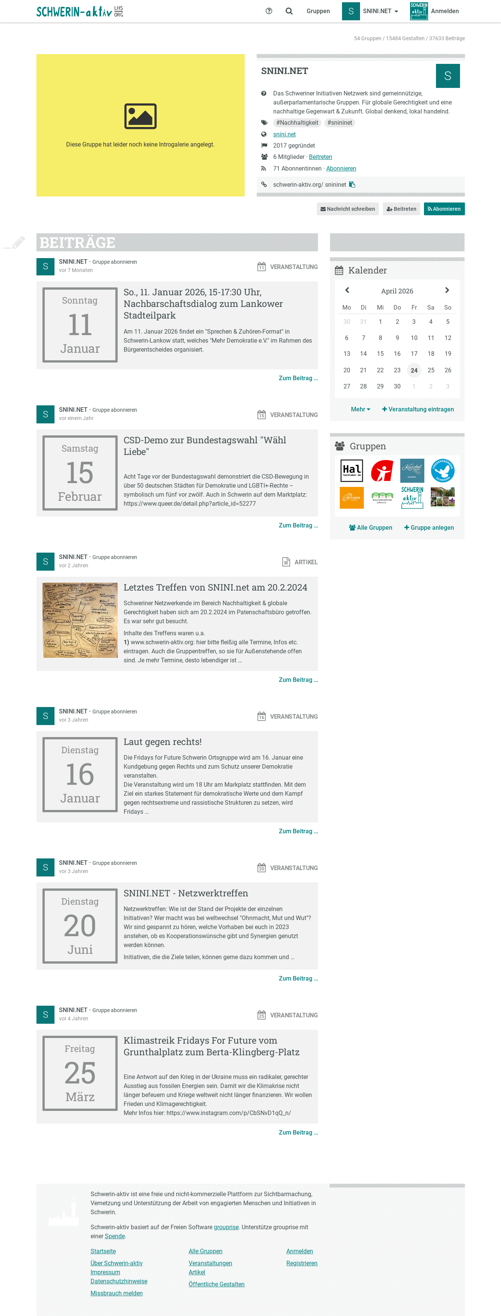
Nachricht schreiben (348, 209)
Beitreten (320, 156)
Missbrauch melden (117, 1293)
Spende (115, 1236)
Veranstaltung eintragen (418, 409)
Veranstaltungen (210, 1263)
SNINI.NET (74, 261)
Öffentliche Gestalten (217, 1284)
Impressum (105, 1272)
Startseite (103, 1251)
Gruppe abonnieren (114, 262)
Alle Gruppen (370, 527)
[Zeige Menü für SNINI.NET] (370, 11)
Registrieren (302, 1263)
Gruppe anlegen (429, 527)
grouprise (226, 1227)
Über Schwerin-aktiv (117, 1263)
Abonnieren (341, 168)
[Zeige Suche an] (289, 11)
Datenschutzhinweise (119, 1281)
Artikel (197, 1272)
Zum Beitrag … (298, 378)
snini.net (284, 134)
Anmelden (299, 1251)
